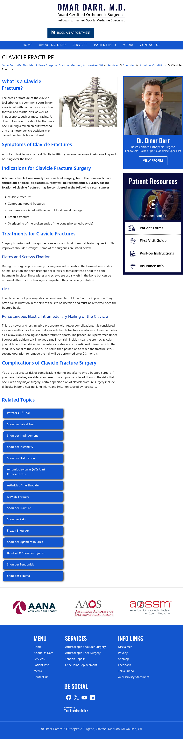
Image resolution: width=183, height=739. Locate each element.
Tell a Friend (126, 671)
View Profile (153, 160)
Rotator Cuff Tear (18, 413)
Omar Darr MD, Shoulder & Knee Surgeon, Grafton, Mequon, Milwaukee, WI (52, 65)
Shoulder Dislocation (21, 458)
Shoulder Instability (20, 447)
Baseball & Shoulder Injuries (26, 553)
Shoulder (129, 65)
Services (80, 45)
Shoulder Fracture (19, 508)
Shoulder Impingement (22, 435)
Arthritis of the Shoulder (23, 485)
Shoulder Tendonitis (20, 564)
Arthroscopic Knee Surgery (83, 653)
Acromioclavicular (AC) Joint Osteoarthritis (26, 472)
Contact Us (150, 45)
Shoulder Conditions (153, 65)
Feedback (124, 665)
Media (128, 45)
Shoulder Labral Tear (21, 424)
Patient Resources (153, 181)
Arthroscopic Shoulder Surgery (85, 647)
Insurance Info (152, 266)
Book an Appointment (73, 32)
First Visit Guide (153, 241)
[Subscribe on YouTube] (84, 697)
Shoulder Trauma (18, 576)
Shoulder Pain (16, 519)
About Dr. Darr (52, 45)
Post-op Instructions (157, 253)
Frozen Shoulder (18, 530)
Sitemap (123, 659)
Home (27, 45)
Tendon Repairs (75, 659)
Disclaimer (125, 647)
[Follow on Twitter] (76, 697)
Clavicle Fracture (18, 496)
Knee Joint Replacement (81, 665)
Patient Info (105, 45)
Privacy (123, 653)
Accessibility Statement (133, 677)
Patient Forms (151, 228)
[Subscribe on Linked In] (92, 697)
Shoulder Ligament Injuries (25, 542)
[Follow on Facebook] (68, 697)
